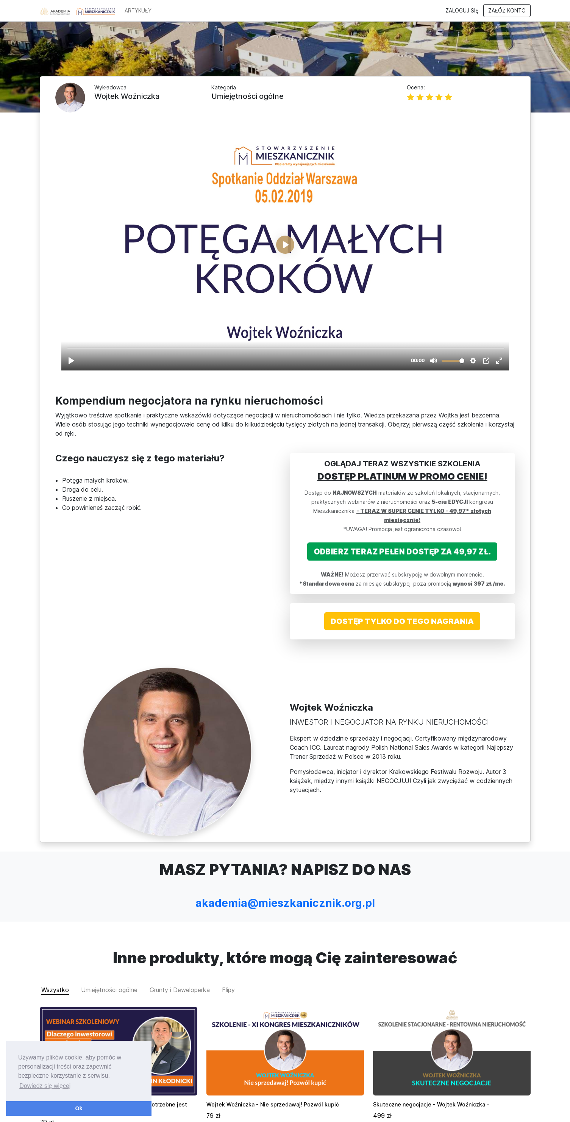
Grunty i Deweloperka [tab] (180, 919)
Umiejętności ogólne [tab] (109, 919)
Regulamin (435, 1108)
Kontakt (521, 1108)
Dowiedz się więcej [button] (44, 1086)
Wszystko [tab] (55, 919)
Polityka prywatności (479, 1108)
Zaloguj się (461, 11)
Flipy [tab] (228, 919)
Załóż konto (507, 11)
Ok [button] (78, 1108)
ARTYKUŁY (138, 11)
